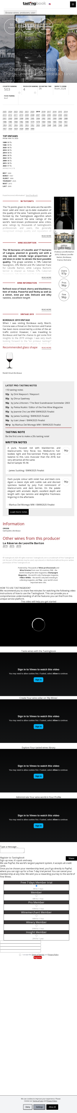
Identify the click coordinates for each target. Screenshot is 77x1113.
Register (37, 958)
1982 (21, 122)
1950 (38, 125)
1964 (60, 122)
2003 (60, 115)
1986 (4, 122)
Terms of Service (38, 955)
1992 (43, 118)
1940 (66, 125)
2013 (4, 115)
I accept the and (40, 955)
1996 (27, 118)
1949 (43, 125)
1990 (54, 118)
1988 (66, 118)
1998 (21, 118)
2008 (32, 115)
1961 (66, 122)
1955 (21, 125)
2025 (4, 111)
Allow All (52, 1107)
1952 (32, 125)
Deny (28, 1107)
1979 (32, 122)
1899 (27, 128)
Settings (39, 1107)
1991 (49, 118)
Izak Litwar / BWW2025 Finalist (29, 420)
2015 (60, 111)
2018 (43, 111)
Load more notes (18, 511)
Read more (46, 236)
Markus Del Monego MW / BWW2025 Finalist (38, 424)
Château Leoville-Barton (23, 73)
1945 (54, 125)
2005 (49, 115)
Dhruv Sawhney (22, 398)
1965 (54, 122)
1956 (16, 125)
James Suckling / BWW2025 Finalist (31, 415)
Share (71, 859)
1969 (43, 122)
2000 (10, 118)
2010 (21, 115)
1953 (27, 125)
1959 (4, 125)
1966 (49, 122)
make (27, 436)
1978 (38, 122)
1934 (10, 128)
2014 (66, 111)
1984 (16, 122)
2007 (38, 115)
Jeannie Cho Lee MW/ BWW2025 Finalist (34, 411)
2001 (4, 118)
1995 (32, 118)
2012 (10, 115)
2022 (21, 111)
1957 (10, 125)
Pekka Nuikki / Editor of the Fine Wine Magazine (38, 407)
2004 (54, 115)
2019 (38, 111)
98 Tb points (27, 201)
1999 (16, 118)
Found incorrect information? (20, 195)
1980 (27, 122)
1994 (38, 118)
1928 (21, 128)
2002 (66, 115)
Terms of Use (38, 1101)
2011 (16, 115)
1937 (4, 128)
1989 (60, 118)
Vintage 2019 (27, 314)
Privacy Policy (52, 1101)
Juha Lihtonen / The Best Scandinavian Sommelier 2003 (42, 402)
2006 (43, 115)
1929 (16, 128)
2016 (54, 111)
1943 (60, 125)
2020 (32, 111)
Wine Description (27, 242)
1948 (49, 125)
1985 (10, 122)
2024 (10, 111)
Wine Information (27, 283)
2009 (27, 115)
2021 (27, 111)
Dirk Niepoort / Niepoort (26, 394)
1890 (32, 128)
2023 (16, 111)
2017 (49, 111)
